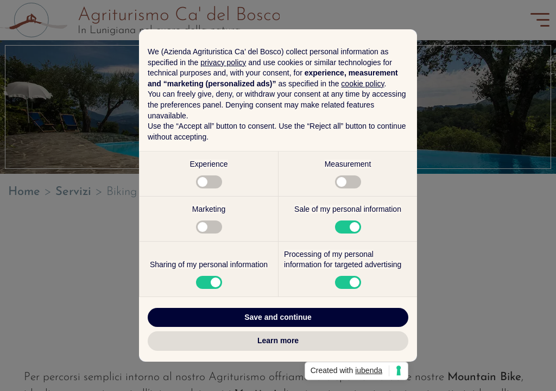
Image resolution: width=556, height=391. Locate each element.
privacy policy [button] (223, 62)
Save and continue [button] (278, 317)
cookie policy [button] (362, 83)
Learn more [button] (278, 340)
